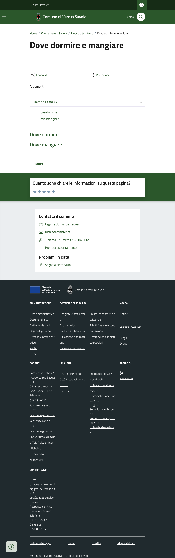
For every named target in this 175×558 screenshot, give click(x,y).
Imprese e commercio (72, 348)
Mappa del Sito (126, 543)
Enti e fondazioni (40, 325)
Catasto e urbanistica (72, 331)
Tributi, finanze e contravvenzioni (102, 328)
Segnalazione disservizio (102, 411)
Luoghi (123, 338)
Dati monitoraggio (40, 543)
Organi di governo (40, 331)
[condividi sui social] (39, 75)
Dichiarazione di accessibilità (102, 388)
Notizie (124, 314)
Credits (96, 543)
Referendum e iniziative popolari (102, 340)
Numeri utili (36, 460)
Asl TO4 (64, 391)
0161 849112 (38, 400)
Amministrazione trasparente (102, 398)
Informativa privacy (101, 374)
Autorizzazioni (68, 325)
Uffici (33, 354)
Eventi (123, 343)
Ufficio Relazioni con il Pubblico (42, 445)
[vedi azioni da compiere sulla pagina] (100, 75)
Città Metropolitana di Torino (72, 382)
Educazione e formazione (72, 340)
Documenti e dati (40, 319)
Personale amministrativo (42, 340)
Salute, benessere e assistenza (102, 317)
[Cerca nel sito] (139, 17)
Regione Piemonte (39, 5)
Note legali (96, 379)
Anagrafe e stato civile (72, 317)
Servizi (71, 543)
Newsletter (126, 378)
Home (33, 33)
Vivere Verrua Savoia (54, 33)
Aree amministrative (42, 314)
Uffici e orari (37, 454)
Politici (33, 348)
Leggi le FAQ (97, 405)
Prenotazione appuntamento (102, 420)
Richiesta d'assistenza (102, 429)
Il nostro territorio (82, 33)
